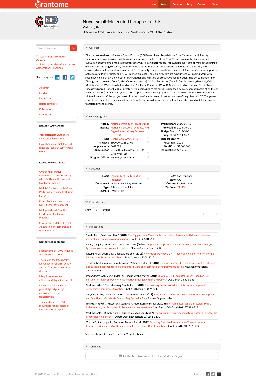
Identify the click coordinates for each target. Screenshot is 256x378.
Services (177, 4)
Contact (202, 4)
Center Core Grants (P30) (125, 138)
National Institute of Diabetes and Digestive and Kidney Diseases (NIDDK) (130, 131)
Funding (43, 92)
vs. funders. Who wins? (54, 136)
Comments (45, 114)
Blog (189, 4)
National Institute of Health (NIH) (130, 123)
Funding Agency (98, 116)
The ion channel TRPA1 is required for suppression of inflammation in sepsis (54, 305)
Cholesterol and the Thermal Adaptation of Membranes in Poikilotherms (55, 226)
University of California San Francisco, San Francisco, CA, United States (127, 32)
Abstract (44, 87)
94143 (180, 187)
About (215, 4)
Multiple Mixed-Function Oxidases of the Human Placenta (53, 214)
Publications (46, 109)
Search (164, 4)
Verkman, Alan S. (93, 27)
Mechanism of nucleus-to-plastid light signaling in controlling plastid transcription (53, 291)
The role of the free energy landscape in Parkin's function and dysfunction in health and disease (55, 265)
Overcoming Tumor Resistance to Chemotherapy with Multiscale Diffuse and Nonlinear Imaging (55, 177)
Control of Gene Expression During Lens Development (54, 202)
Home (152, 4)
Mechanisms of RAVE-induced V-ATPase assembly (56, 252)
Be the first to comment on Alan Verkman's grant (151, 356)
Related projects (48, 103)
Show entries (97, 210)
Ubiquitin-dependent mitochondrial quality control (55, 278)
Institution (45, 98)
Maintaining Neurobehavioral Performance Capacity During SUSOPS (56, 191)
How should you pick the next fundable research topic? (56, 147)
